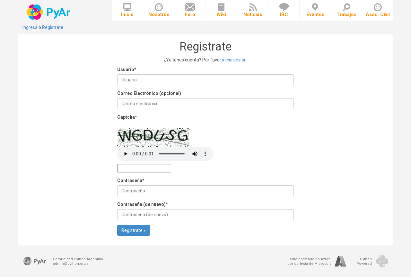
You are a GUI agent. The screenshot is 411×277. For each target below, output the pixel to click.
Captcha (127, 117)
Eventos (315, 10)
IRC (284, 10)
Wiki (221, 10)
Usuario (126, 69)
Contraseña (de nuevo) (142, 204)
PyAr (49, 12)
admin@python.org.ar (71, 264)
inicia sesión (234, 59)
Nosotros (158, 10)
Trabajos (346, 10)
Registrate (52, 27)
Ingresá (30, 27)
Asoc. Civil (378, 10)
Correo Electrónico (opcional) (149, 93)
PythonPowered (364, 261)
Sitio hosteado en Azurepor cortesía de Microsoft (309, 261)
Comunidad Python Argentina (78, 259)
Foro (190, 10)
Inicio (127, 10)
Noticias (252, 10)
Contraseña (130, 180)
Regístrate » (133, 230)
